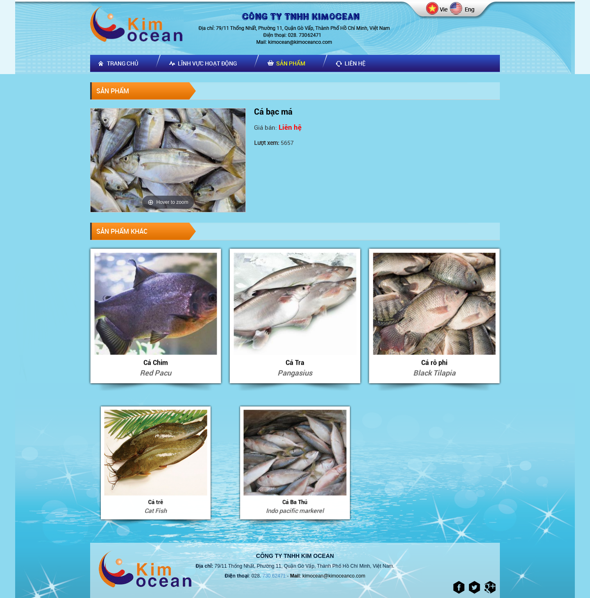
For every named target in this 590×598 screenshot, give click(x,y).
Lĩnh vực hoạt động (207, 63)
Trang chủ (122, 63)
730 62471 (274, 576)
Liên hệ (355, 63)
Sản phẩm (290, 63)
